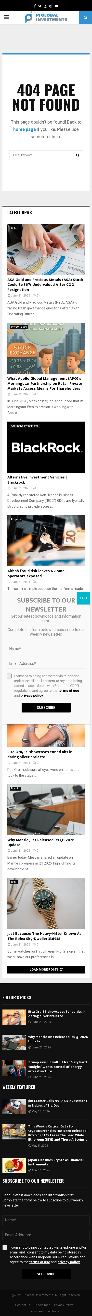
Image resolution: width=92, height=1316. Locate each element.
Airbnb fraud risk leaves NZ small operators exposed (36, 573)
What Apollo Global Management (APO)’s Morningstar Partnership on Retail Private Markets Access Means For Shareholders (44, 383)
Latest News (19, 212)
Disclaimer (42, 1305)
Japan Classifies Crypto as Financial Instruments (56, 1162)
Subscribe (46, 1274)
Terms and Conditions (44, 1311)
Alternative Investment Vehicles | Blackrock (37, 480)
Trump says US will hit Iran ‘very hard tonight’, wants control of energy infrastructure (57, 1066)
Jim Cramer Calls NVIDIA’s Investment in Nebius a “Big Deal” (57, 1103)
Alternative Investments (25, 425)
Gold (13, 228)
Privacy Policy (63, 1305)
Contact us (22, 1305)
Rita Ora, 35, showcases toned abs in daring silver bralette (39, 754)
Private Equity (19, 327)
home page (24, 129)
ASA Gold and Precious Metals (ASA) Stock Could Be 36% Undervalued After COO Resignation (45, 285)
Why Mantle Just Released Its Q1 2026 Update (41, 842)
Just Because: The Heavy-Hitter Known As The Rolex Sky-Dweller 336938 (44, 936)
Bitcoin (15, 788)
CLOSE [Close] (83, 598)
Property (16, 519)
